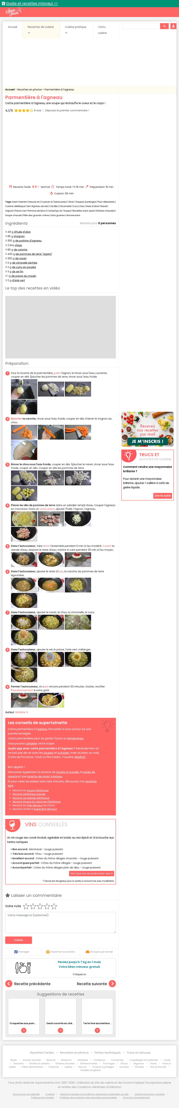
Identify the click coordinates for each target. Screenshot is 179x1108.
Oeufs (153, 1063)
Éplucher (16, 418)
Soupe (67, 210)
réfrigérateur (75, 738)
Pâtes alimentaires (32, 1066)
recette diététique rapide (29, 794)
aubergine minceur (45, 809)
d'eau (18, 245)
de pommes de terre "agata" (34, 254)
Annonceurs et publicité (26, 1094)
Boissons (66, 1059)
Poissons (54, 1066)
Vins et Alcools (158, 1066)
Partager (22, 952)
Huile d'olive (92, 206)
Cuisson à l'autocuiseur (54, 201)
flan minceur (35, 805)
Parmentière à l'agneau (59, 89)
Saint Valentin (19, 201)
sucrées (124, 1066)
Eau (82, 206)
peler (57, 373)
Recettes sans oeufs (84, 210)
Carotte (53, 206)
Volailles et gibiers (90, 1070)
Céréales (82, 1059)
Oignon (9, 210)
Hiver (71, 201)
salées (68, 1066)
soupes (48, 753)
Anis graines (58, 215)
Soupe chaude (13, 215)
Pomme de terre (37, 210)
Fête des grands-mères (36, 215)
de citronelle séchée (24, 263)
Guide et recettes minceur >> (32, 3)
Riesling (79, 757)
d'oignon (19, 236)
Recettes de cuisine (41, 29)
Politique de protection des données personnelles (88, 1097)
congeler (31, 743)
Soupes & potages (86, 201)
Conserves (117, 1059)
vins (19, 748)
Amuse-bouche (32, 1059)
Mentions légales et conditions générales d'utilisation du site (94, 1094)
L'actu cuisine (102, 30)
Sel (28, 206)
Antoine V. (21, 712)
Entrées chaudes (105, 210)
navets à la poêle (67, 772)
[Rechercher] (164, 26)
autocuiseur (47, 509)
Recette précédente (28, 983)
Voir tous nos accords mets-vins (92, 873)
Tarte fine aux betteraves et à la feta (105, 1023)
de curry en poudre (24, 267)
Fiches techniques (108, 1053)
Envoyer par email (99, 952)
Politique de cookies (42, 1097)
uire (46, 686)
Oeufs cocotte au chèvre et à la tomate (69, 1023)
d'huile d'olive (22, 232)
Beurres (51, 1059)
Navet (104, 206)
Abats (13, 1059)
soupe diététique (38, 790)
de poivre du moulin (23, 276)
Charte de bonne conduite (149, 1094)
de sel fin (17, 271)
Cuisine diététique (15, 206)
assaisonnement (22, 690)
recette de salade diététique (31, 798)
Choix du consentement (136, 1097)
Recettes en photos (29, 89)
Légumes (139, 1063)
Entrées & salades (39, 1063)
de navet (21, 258)
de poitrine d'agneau (28, 240)
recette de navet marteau (44, 776)
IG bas (124, 1063)
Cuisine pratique (75, 29)
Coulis (167, 1059)
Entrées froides (88, 1063)
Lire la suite (163, 495)
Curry (76, 206)
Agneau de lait (40, 206)
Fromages (109, 1063)
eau (60, 571)
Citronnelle (65, 206)
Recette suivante (96, 983)
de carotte (20, 249)
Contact (50, 1094)
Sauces (82, 1066)
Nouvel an (34, 201)
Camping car (54, 210)
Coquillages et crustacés (143, 1059)
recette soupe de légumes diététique (37, 801)
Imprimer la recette (60, 952)
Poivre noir (20, 210)
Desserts (19, 1063)
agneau (42, 729)
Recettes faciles (42, 1053)
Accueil (12, 27)
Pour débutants (106, 201)
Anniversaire (73, 215)
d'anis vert (18, 280)
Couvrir (107, 546)
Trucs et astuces (139, 1053)
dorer (46, 546)
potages (63, 753)
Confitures (99, 1059)
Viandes (139, 1066)
